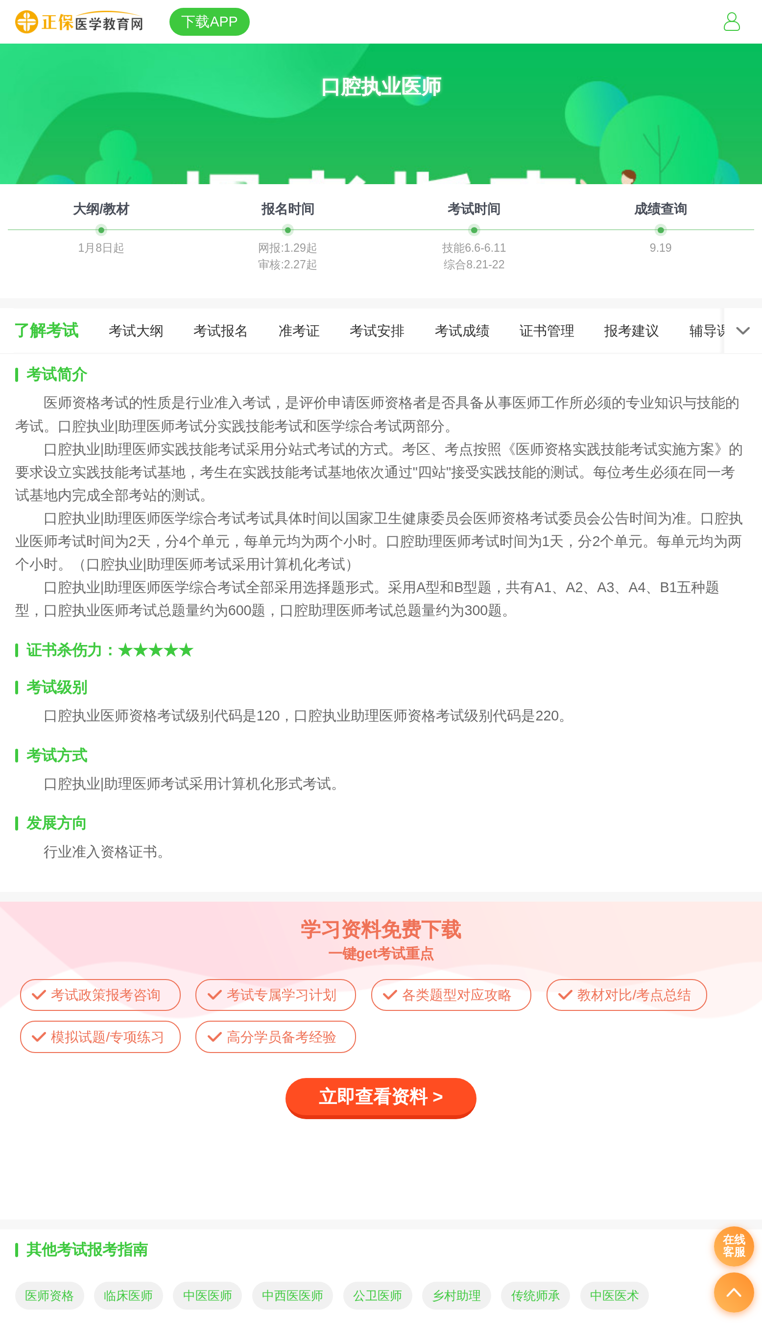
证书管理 (547, 330)
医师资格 (49, 1295)
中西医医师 (292, 1295)
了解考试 (46, 330)
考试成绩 (462, 330)
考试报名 (220, 330)
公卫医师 (377, 1295)
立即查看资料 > (381, 1097)
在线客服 (734, 1246)
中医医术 (614, 1295)
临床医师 (128, 1295)
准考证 (299, 330)
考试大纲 (136, 330)
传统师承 (535, 1295)
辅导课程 (717, 330)
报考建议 (631, 330)
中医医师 (207, 1295)
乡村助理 (456, 1295)
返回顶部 (734, 1292)
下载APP (209, 21)
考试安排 (377, 330)
